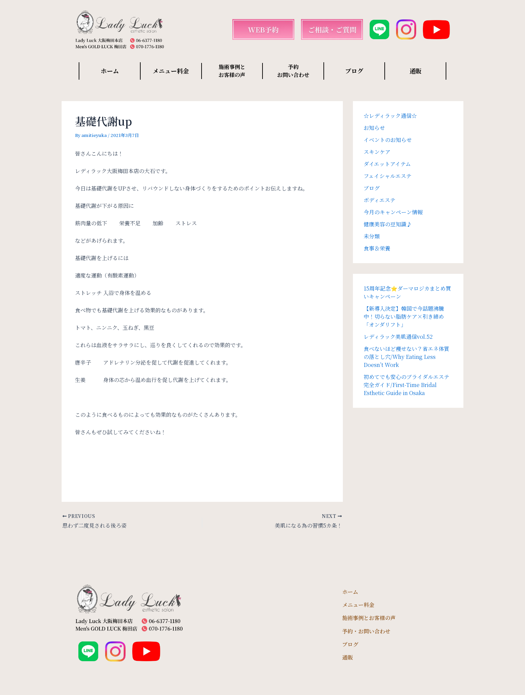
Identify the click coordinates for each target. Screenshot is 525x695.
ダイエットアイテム (387, 164)
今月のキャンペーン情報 (393, 212)
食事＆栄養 (377, 248)
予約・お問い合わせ (366, 631)
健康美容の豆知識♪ (388, 224)
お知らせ (374, 128)
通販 (415, 70)
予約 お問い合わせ (293, 71)
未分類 (372, 236)
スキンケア (377, 152)
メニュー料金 (171, 70)
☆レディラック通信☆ (390, 116)
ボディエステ (379, 200)
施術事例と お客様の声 (232, 71)
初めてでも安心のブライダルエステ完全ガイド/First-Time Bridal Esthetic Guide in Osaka (406, 385)
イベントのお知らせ (388, 140)
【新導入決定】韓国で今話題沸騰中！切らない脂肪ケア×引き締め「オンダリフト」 (404, 316)
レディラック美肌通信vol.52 (398, 336)
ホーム (110, 70)
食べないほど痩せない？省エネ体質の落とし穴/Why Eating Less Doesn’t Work (406, 357)
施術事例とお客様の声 (369, 618)
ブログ (354, 70)
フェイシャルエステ (387, 176)
